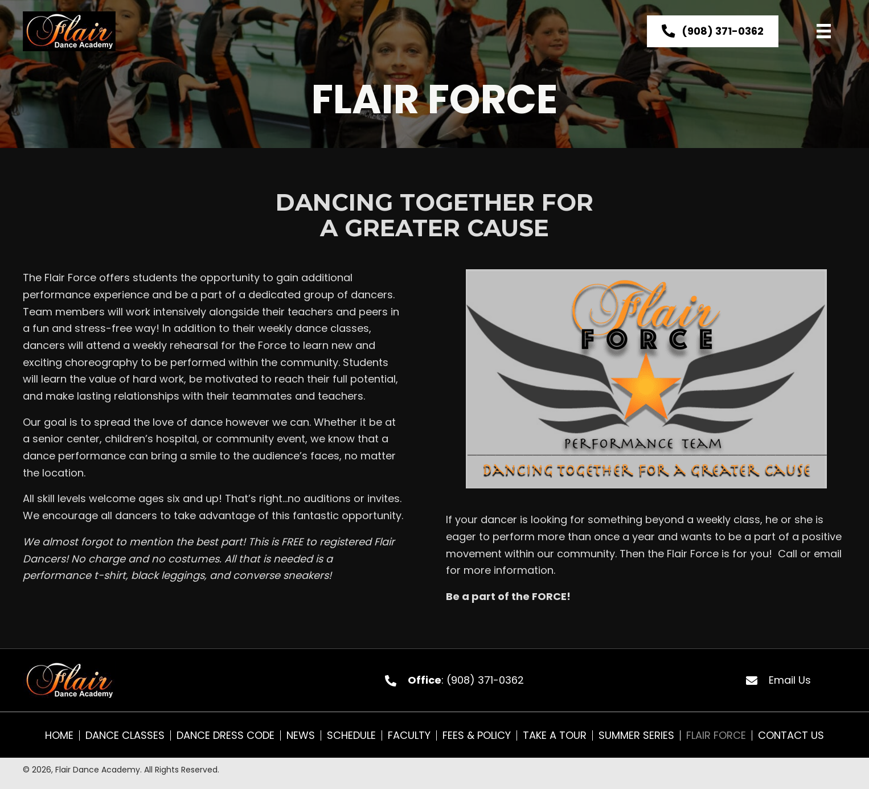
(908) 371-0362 (485, 680)
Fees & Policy (476, 735)
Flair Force (716, 735)
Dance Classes (125, 735)
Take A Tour (555, 735)
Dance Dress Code (225, 735)
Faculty (409, 735)
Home (59, 735)
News (300, 735)
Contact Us (791, 735)
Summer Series (636, 735)
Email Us (790, 680)
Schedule (351, 735)
